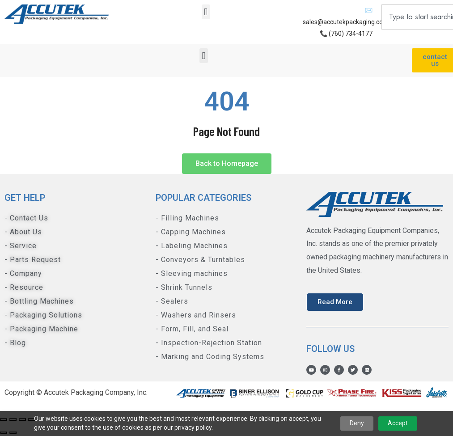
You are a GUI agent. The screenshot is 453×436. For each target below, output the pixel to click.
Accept (398, 423)
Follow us (330, 348)
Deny (357, 423)
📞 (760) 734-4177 (346, 33)
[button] (206, 11)
